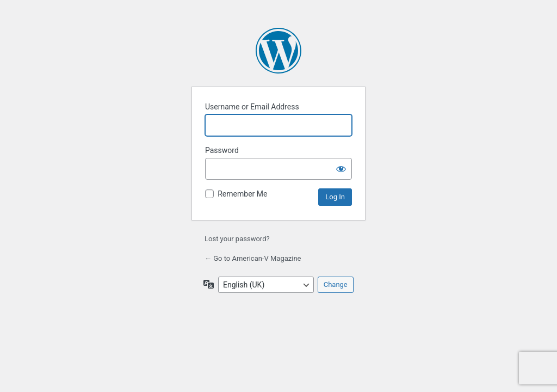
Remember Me (242, 193)
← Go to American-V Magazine (253, 258)
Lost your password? (237, 239)
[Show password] (341, 169)
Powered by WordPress (278, 51)
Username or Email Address (252, 106)
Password (222, 150)
